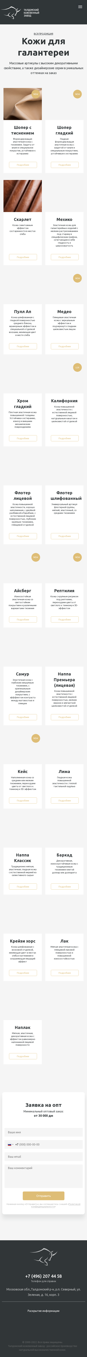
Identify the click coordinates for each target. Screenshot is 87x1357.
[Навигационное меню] (80, 7)
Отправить (43, 1195)
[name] (44, 1132)
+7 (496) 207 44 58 (43, 1276)
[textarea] (44, 1176)
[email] (44, 1156)
